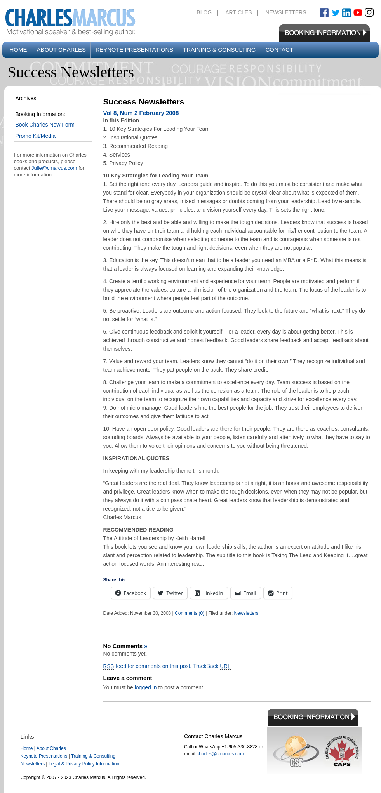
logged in (146, 687)
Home (18, 49)
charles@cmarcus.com (220, 753)
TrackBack (212, 666)
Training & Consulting (219, 49)
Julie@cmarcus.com (54, 168)
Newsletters (285, 12)
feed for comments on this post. (147, 666)
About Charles (61, 49)
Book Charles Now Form (45, 125)
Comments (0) (189, 613)
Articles (238, 12)
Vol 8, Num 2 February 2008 (141, 113)
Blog (204, 12)
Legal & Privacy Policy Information (84, 764)
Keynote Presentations (134, 49)
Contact (279, 49)
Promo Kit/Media (36, 136)
